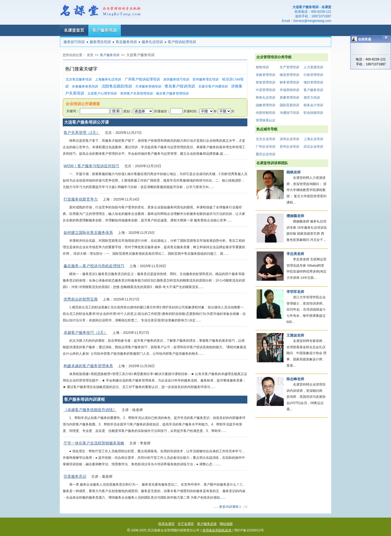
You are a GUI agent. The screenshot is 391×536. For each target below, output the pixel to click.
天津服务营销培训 (148, 86)
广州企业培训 (265, 146)
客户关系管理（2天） (82, 132)
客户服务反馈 (207, 524)
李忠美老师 (295, 254)
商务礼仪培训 (265, 97)
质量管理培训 (289, 97)
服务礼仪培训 (152, 42)
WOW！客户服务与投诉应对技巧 (91, 166)
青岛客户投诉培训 (180, 86)
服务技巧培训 (74, 42)
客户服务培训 (104, 30)
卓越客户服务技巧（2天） (86, 332)
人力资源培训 (313, 67)
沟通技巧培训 (289, 113)
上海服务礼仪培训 (108, 79)
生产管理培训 (289, 67)
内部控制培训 (265, 113)
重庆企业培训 (265, 154)
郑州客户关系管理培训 (136, 93)
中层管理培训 (265, 90)
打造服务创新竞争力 (81, 199)
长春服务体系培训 (85, 86)
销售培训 (262, 67)
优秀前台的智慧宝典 (81, 299)
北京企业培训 (265, 139)
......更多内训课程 (226, 507)
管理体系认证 (265, 120)
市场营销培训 (289, 90)
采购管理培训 (265, 75)
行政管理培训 (313, 75)
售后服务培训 (126, 42)
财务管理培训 (289, 82)
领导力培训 (312, 97)
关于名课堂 (186, 524)
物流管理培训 (289, 75)
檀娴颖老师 (295, 216)
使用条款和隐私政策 (217, 530)
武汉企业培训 (313, 146)
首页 (90, 55)
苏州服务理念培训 (206, 79)
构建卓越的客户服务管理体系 (88, 366)
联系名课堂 (166, 524)
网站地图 (226, 524)
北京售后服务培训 (79, 79)
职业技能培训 (313, 113)
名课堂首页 (74, 30)
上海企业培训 (313, 139)
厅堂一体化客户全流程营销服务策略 (94, 443)
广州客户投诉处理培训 (142, 79)
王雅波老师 (295, 335)
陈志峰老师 (295, 379)
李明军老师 (295, 292)
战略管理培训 (265, 105)
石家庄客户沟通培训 (213, 86)
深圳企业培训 (289, 139)
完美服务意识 (75, 476)
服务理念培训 (100, 42)
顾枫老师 (293, 172)
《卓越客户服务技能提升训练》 (90, 410)
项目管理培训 (313, 82)
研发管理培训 (265, 82)
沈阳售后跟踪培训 (117, 86)
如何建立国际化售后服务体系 (88, 232)
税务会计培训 (313, 105)
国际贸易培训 (289, 105)
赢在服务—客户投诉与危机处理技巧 (94, 266)
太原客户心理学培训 (102, 93)
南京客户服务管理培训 (172, 93)
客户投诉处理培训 (182, 42)
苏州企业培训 (289, 146)
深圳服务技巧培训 (176, 79)
